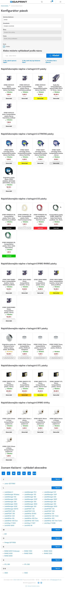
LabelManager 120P (50, 494)
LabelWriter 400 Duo (31, 518)
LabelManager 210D (10, 499)
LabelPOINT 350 (9, 514)
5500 (26, 573)
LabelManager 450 (30, 506)
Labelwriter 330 (29, 516)
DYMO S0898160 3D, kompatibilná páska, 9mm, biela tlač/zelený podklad (8, 246)
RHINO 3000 (48, 551)
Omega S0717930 (10, 543)
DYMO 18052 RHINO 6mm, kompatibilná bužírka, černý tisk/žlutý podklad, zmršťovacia (56, 283)
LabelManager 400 (50, 504)
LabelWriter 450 (49, 518)
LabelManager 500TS (11, 509)
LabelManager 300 (30, 502)
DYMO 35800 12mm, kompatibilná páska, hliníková (56, 346)
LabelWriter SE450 (30, 514)
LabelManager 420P (10, 506)
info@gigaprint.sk (55, 580)
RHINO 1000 (28, 551)
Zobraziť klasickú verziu (32, 586)
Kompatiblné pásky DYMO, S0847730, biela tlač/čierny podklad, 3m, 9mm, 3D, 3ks (56, 218)
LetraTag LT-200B (49, 523)
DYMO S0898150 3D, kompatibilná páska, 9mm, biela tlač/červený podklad (40, 218)
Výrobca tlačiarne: (8, 17)
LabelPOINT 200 (9, 511)
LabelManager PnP (50, 492)
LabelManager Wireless (11, 494)
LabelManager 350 (50, 502)
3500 (6, 573)
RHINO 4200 (8, 553)
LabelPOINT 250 (29, 511)
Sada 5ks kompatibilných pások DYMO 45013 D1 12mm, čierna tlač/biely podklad (56, 89)
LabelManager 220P (30, 499)
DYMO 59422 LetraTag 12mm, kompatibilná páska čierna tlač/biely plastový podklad (9, 153)
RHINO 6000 (8, 556)
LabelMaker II (8, 492)
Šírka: (4, 29)
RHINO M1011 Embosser (12, 551)
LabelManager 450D (50, 506)
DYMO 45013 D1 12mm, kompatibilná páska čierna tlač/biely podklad (9, 89)
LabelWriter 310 (49, 514)
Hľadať (54, 56)
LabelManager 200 (50, 497)
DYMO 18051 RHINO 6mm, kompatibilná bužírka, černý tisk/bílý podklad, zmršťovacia (8, 283)
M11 (5, 534)
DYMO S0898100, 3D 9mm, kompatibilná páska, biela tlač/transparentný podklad (24, 218)
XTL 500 (27, 564)
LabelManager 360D (30, 504)
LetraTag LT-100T (29, 523)
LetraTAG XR (28, 525)
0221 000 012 (18, 580)
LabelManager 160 (30, 497)
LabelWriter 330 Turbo (51, 516)
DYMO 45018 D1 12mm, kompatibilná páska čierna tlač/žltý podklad (40, 89)
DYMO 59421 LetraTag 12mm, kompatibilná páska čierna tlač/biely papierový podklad (40, 153)
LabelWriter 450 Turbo (31, 521)
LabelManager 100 (30, 494)
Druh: (4, 44)
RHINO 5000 (28, 553)
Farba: (5, 36)
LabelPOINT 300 (49, 511)
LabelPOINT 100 (29, 509)
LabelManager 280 (10, 502)
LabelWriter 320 (9, 516)
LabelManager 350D (10, 504)
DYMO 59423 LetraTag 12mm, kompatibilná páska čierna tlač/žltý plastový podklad (24, 153)
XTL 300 (7, 564)
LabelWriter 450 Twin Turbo (53, 521)
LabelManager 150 (10, 497)
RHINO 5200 (48, 553)
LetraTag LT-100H (10, 523)
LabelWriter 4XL (9, 518)
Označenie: (6, 23)
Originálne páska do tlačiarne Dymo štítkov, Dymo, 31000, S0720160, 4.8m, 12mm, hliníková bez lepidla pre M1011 (9, 350)
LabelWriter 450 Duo (11, 521)
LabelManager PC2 (30, 492)
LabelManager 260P (50, 499)
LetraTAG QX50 (9, 525)
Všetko (8, 46)
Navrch (57, 479)
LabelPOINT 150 (49, 509)
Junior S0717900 (9, 484)
